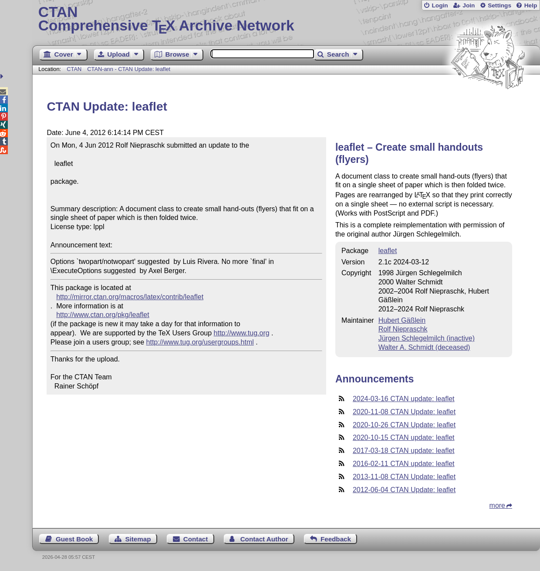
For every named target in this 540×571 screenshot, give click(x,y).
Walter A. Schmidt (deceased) (424, 347)
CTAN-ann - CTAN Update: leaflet (128, 69)
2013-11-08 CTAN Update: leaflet (404, 476)
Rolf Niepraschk (403, 329)
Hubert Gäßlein (402, 320)
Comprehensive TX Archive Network (286, 20)
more (497, 505)
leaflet (387, 250)
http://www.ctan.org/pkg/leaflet (102, 314)
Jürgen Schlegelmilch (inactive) (426, 338)
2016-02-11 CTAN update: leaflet (404, 463)
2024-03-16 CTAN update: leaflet (404, 398)
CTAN (74, 69)
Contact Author (264, 539)
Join (468, 5)
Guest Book (74, 539)
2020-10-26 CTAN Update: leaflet (404, 425)
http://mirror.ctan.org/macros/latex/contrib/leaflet (129, 297)
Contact (195, 539)
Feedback (336, 539)
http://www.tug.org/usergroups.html (200, 342)
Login (440, 5)
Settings (499, 5)
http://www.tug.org (242, 333)
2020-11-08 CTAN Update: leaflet (404, 412)
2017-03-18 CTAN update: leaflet (404, 450)
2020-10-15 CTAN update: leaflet (404, 437)
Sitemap (138, 539)
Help (530, 5)
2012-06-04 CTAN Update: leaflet (404, 489)
